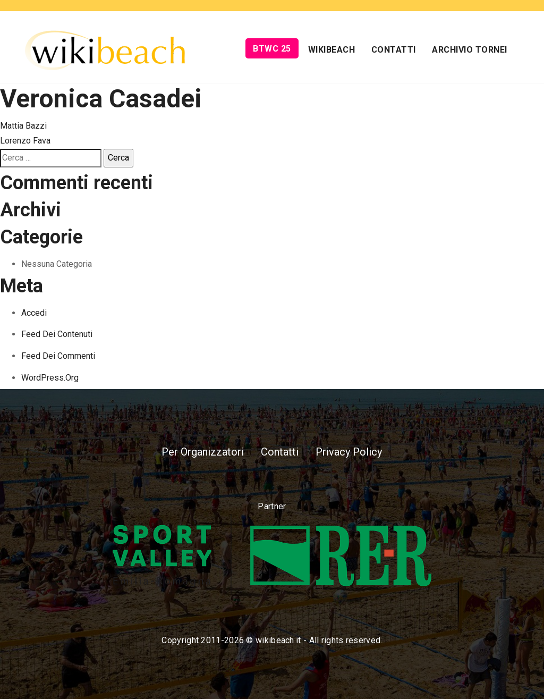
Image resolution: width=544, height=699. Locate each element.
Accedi (34, 313)
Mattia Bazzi (23, 126)
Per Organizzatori (203, 451)
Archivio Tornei (469, 50)
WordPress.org (50, 378)
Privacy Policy (349, 451)
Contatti (393, 50)
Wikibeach (331, 50)
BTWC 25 (272, 49)
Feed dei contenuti (56, 334)
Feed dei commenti (58, 356)
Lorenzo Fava (25, 141)
